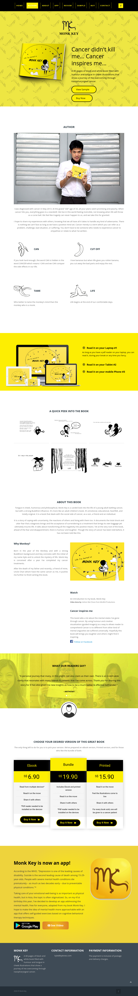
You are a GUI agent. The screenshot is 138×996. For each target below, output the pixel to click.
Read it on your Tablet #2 (99, 364)
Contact (105, 5)
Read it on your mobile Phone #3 (103, 371)
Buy (93, 5)
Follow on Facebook (81, 641)
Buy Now (82, 98)
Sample (81, 5)
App (57, 5)
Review (68, 5)
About (45, 5)
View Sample (84, 89)
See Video (56, 925)
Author (32, 5)
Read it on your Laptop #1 (99, 347)
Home (19, 5)
